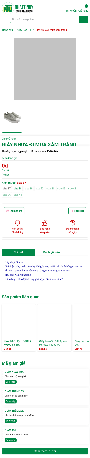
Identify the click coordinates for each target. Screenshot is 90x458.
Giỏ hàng (83, 8)
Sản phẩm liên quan (21, 296)
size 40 (39, 188)
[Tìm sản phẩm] (49, 19)
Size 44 (18, 194)
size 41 (50, 188)
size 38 (18, 188)
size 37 (7, 188)
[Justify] (84, 19)
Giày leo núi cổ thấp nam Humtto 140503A (53, 343)
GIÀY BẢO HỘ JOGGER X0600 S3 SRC (17, 343)
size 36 (7, 194)
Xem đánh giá (9, 158)
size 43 (72, 188)
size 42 (61, 188)
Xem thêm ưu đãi (45, 451)
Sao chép (11, 381)
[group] (45, 69)
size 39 (28, 188)
